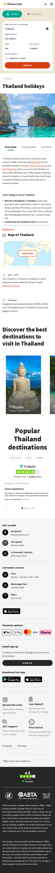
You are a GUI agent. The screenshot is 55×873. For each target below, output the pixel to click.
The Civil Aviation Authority (34, 831)
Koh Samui (15, 457)
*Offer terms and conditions (16, 761)
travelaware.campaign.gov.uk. (15, 861)
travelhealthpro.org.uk (41, 851)
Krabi (28, 457)
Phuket (39, 457)
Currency (46, 147)
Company (7, 745)
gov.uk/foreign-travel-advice (14, 851)
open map (27, 253)
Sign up (27, 662)
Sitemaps (22, 745)
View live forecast (11, 285)
